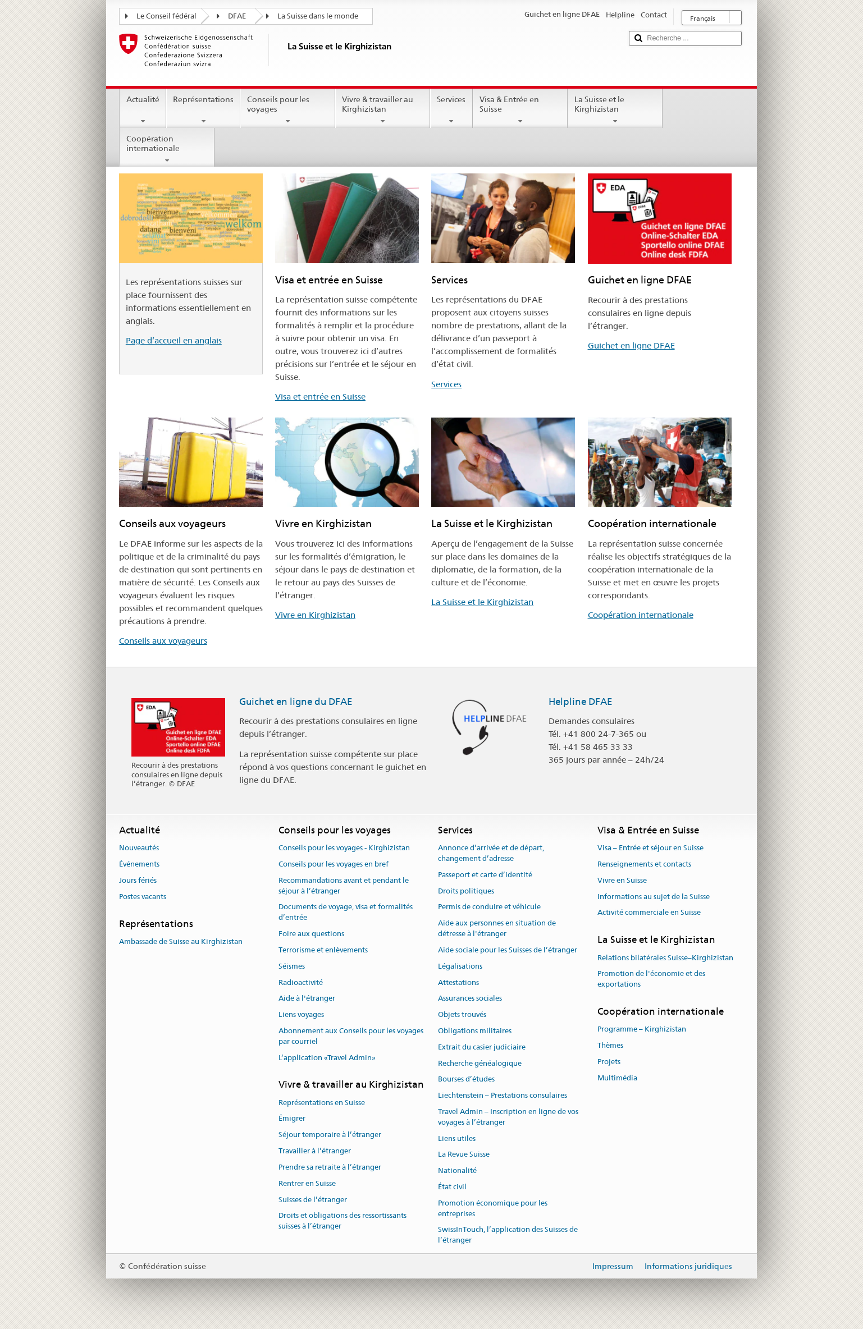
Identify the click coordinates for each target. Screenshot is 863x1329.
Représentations (203, 110)
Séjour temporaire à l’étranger (329, 1135)
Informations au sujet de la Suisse (653, 896)
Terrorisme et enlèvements (323, 950)
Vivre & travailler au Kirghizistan (383, 110)
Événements (139, 864)
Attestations (458, 982)
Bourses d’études (466, 1079)
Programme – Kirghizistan (641, 1029)
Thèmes (610, 1045)
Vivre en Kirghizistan (315, 614)
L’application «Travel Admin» (327, 1057)
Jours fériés (138, 880)
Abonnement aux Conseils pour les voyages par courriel (350, 1036)
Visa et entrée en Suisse (320, 396)
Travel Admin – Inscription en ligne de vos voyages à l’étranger (508, 1116)
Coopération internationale (167, 149)
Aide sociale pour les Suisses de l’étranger (507, 950)
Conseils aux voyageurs (163, 640)
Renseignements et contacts (644, 864)
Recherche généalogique (480, 1063)
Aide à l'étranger (306, 999)
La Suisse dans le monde (317, 16)
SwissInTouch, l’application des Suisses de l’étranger (508, 1235)
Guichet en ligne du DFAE (296, 701)
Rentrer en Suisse (307, 1183)
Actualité (143, 110)
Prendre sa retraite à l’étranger (329, 1167)
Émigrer (291, 1119)
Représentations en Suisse (321, 1102)
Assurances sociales (470, 999)
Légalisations (460, 966)
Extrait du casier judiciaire (482, 1047)
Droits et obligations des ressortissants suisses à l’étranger (342, 1221)
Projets (608, 1061)
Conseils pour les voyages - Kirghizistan (344, 848)
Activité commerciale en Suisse (649, 913)
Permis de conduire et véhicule (489, 907)
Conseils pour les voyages (288, 110)
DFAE (237, 16)
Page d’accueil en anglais (174, 340)
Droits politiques (466, 891)
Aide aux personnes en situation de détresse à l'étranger (497, 928)
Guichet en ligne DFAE (631, 345)
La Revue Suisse (464, 1155)
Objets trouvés (462, 1014)
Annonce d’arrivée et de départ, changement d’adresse (491, 853)
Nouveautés (139, 848)
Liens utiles (457, 1138)
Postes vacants (142, 896)
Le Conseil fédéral (166, 16)
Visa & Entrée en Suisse (520, 110)
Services (451, 110)
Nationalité (457, 1171)
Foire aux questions (311, 933)
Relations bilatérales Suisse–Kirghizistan (665, 958)
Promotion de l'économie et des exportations (651, 979)
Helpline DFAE (581, 701)
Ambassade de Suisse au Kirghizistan (181, 941)
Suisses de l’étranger (312, 1199)
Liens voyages (301, 1014)
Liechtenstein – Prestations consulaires (502, 1095)
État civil (452, 1187)
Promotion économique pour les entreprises (492, 1208)
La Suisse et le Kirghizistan (615, 110)
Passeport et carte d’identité (485, 874)
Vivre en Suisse (622, 880)
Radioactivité (300, 982)
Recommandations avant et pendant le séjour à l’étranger (343, 885)
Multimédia (617, 1078)
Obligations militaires (475, 1030)
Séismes (291, 966)
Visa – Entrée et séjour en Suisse (650, 848)
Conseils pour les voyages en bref (333, 864)
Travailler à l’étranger (314, 1151)
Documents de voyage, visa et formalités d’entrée (345, 912)
